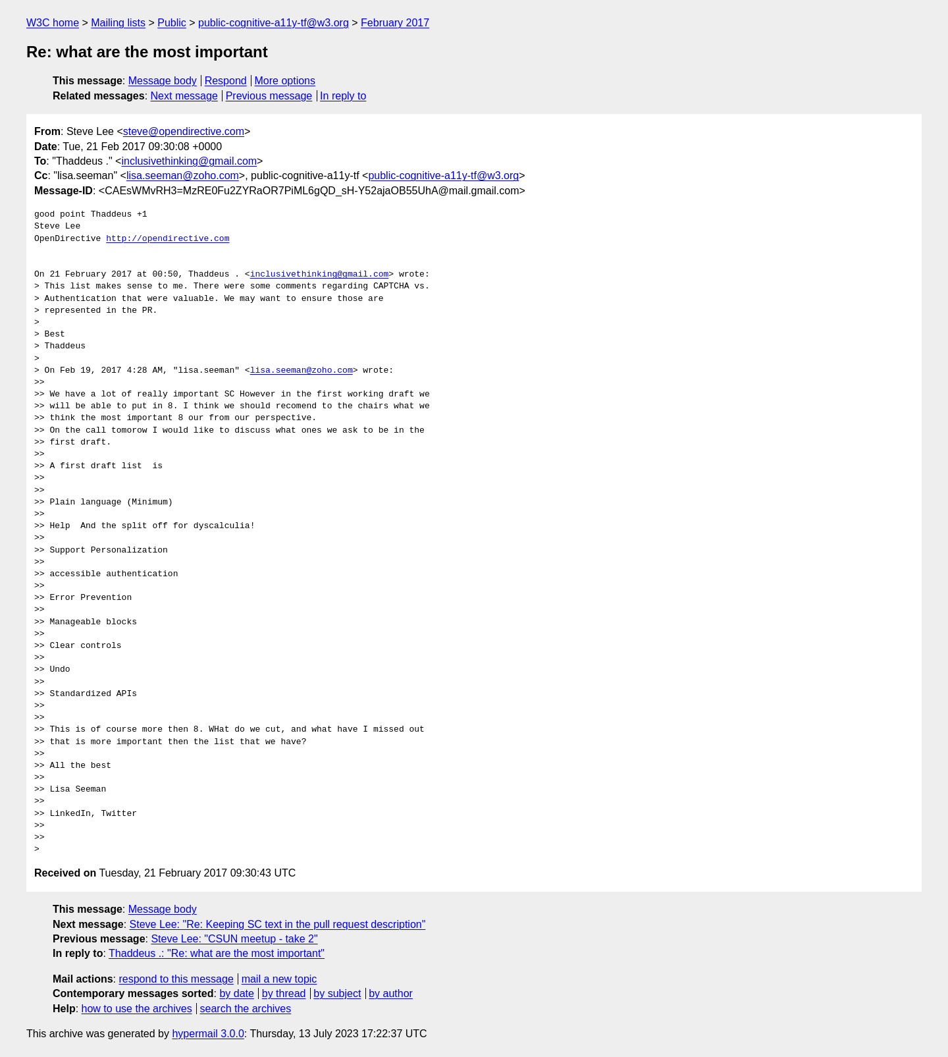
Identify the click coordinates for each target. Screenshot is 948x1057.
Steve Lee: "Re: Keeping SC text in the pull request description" (278, 924)
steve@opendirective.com (183, 131)
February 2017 (395, 22)
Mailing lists (118, 22)
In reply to (343, 95)
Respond (226, 80)
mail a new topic (279, 979)
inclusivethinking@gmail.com (189, 161)
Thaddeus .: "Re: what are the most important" (217, 953)
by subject (337, 993)
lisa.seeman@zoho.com (182, 175)
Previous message (269, 95)
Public (171, 22)
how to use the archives (137, 1008)
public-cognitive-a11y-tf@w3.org (273, 22)
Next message (184, 95)
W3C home (52, 22)
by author (391, 993)
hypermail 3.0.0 (208, 1033)
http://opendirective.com (167, 239)
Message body (162, 80)
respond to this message (175, 979)
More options (285, 80)
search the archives (246, 1008)
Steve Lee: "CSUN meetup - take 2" (234, 938)
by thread (284, 993)
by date (236, 993)
